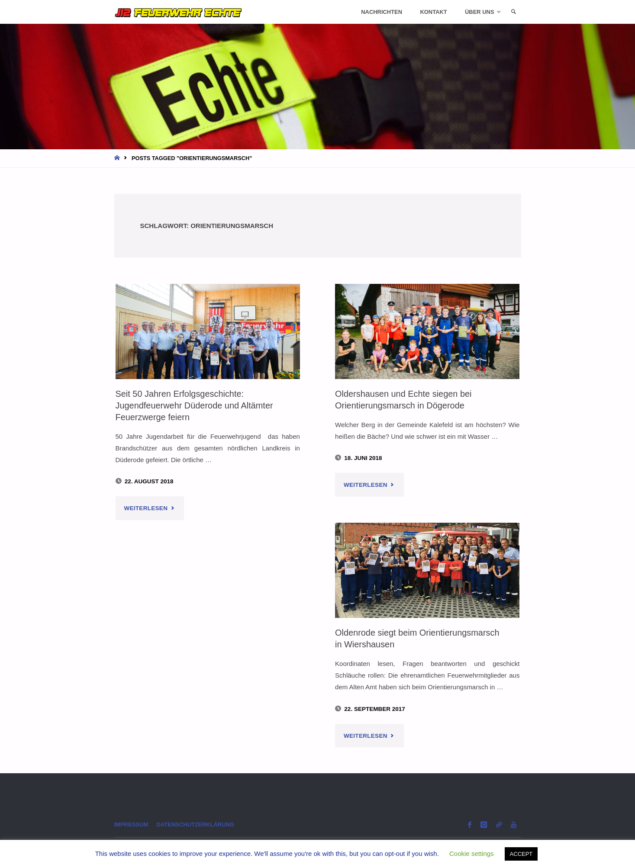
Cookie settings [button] (471, 853)
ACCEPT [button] (521, 854)
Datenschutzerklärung (198, 825)
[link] (513, 12)
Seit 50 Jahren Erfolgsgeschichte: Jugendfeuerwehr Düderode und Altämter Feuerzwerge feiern (196, 405)
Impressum (132, 825)
